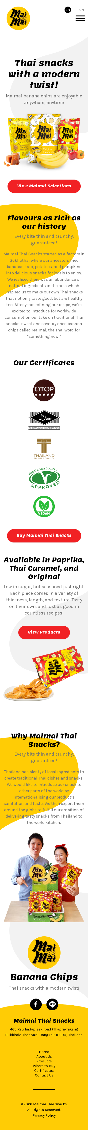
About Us (44, 1056)
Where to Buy (44, 1066)
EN (68, 10)
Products (44, 1061)
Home (44, 1051)
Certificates (44, 1070)
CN (81, 10)
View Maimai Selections (44, 186)
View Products (44, 632)
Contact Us (44, 1075)
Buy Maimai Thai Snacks (44, 535)
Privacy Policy (44, 1115)
